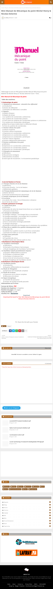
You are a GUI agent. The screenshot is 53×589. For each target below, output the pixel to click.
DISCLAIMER (42, 584)
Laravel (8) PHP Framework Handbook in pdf (20, 421)
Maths (6, 489)
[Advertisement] (26, 33)
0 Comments (48, 363)
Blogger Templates (20, 586)
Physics (6, 7)
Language (36, 486)
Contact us (20, 584)
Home (2, 7)
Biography (7, 486)
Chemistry (28, 486)
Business (21, 486)
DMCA (35, 584)
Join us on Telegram (11, 408)
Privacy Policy (28, 584)
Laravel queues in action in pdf (17, 435)
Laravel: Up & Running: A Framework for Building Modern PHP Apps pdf (27, 441)
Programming (33, 489)
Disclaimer (14, 293)
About (14, 584)
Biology (14, 486)
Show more (48, 348)
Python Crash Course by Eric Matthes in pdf (20, 428)
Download (26, 295)
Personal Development (15, 489)
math (43, 486)
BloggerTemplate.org (38, 586)
